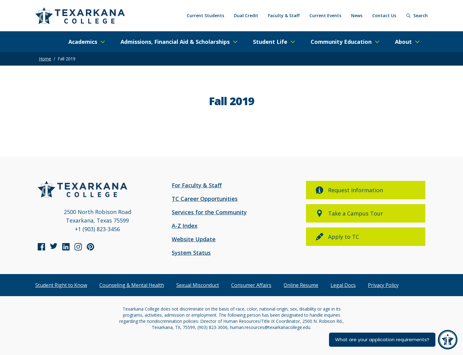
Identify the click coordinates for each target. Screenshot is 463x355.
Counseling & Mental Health (131, 285)
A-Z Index (184, 225)
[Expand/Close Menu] (87, 41)
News (356, 15)
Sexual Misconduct (197, 285)
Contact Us (384, 15)
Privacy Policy (383, 285)
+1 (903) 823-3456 (97, 229)
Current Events (325, 15)
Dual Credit (246, 15)
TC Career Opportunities (205, 198)
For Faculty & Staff (197, 185)
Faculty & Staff (284, 15)
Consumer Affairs (251, 285)
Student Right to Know (61, 285)
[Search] (417, 16)
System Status (191, 252)
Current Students (205, 15)
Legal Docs (343, 285)
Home (45, 59)
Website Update (194, 239)
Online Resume (301, 285)
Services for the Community (209, 212)
